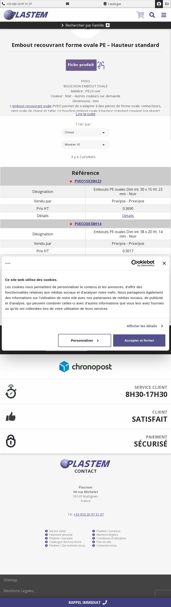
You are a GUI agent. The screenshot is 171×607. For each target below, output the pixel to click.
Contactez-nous (104, 545)
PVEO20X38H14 (88, 223)
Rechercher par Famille (85, 25)
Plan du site (101, 542)
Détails (128, 215)
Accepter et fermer (139, 340)
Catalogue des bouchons (63, 542)
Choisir (85, 132)
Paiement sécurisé (58, 535)
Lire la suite (85, 114)
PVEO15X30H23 (88, 181)
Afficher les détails (142, 326)
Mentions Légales (19, 590)
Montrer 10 (85, 145)
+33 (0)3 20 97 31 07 (17, 4)
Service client (55, 531)
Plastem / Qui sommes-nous (65, 545)
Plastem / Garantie (59, 538)
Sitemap (10, 579)
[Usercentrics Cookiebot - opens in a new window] (134, 263)
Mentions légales (105, 535)
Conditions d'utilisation (109, 538)
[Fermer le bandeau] (164, 263)
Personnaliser (85, 340)
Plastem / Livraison (106, 531)
